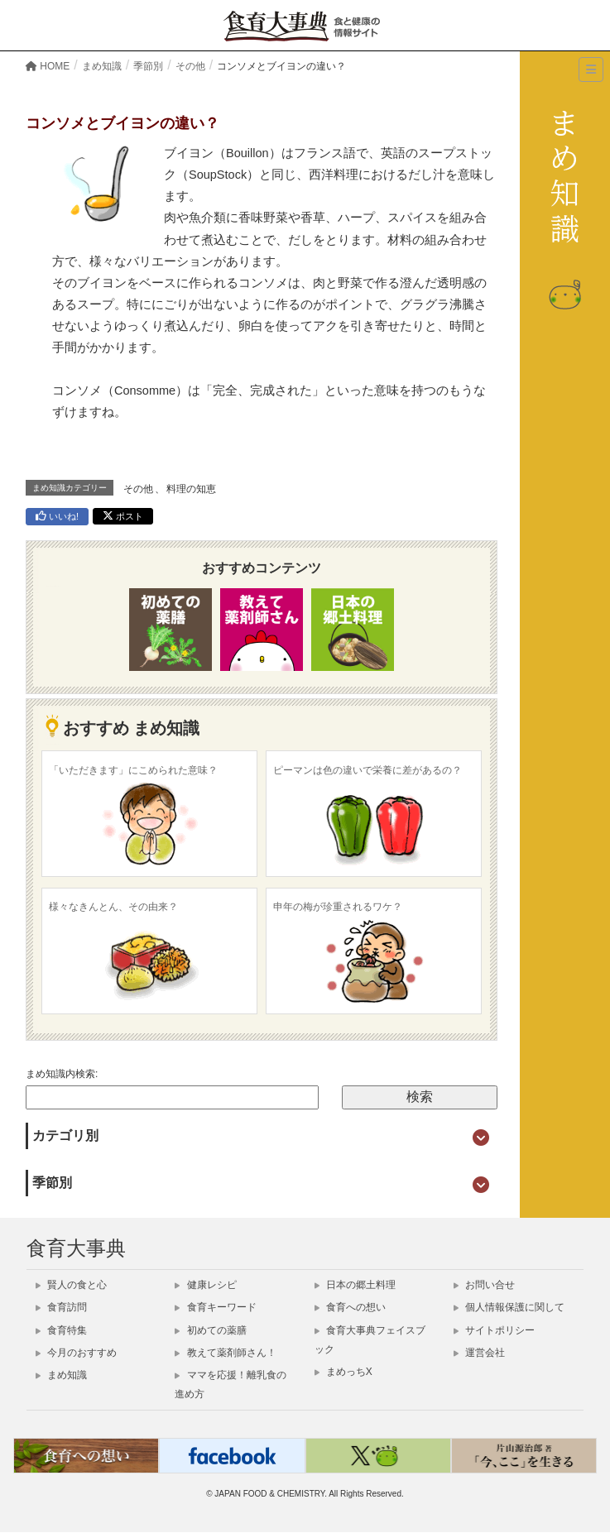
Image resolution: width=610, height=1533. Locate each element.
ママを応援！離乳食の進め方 (230, 1384)
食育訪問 (61, 1307)
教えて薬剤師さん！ (225, 1352)
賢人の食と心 (71, 1285)
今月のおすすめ (76, 1352)
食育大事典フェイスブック (370, 1340)
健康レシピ (205, 1285)
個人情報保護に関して (509, 1307)
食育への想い (350, 1307)
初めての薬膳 (210, 1330)
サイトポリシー (494, 1330)
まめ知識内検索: (62, 1074)
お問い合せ (484, 1285)
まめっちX (343, 1371)
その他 (138, 489)
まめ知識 (61, 1375)
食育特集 (61, 1330)
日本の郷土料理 (355, 1285)
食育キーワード (215, 1307)
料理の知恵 (191, 489)
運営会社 (479, 1352)
